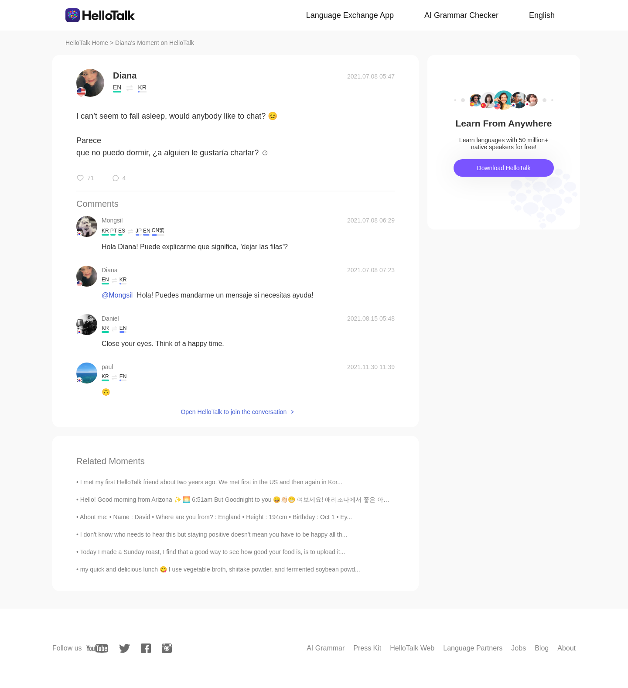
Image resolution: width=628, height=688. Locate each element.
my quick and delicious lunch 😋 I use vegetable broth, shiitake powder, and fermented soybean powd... (220, 569)
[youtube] (97, 648)
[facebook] (146, 648)
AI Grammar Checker (461, 15)
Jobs (518, 648)
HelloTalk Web (412, 648)
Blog (542, 648)
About (566, 648)
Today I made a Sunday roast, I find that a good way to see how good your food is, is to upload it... (212, 551)
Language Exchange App (350, 15)
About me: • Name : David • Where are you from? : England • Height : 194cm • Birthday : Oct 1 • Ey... (216, 516)
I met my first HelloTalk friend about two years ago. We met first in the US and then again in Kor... (211, 482)
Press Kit (367, 648)
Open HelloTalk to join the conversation (234, 411)
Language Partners (472, 648)
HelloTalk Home (86, 42)
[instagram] (167, 648)
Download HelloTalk (504, 167)
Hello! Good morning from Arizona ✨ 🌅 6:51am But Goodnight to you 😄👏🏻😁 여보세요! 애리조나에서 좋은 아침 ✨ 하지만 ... (252, 499)
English (542, 15)
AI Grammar (326, 648)
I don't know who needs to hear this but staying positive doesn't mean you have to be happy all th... (213, 534)
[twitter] (124, 648)
